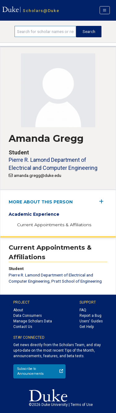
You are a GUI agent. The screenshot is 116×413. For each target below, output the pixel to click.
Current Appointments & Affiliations (54, 224)
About (18, 310)
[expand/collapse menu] (103, 201)
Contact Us (22, 327)
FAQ (82, 310)
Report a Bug (90, 315)
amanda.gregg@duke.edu (37, 175)
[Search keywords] (45, 31)
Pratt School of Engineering (76, 281)
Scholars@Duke (41, 10)
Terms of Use (82, 405)
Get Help (86, 327)
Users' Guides (91, 321)
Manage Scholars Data (32, 321)
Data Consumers (27, 315)
